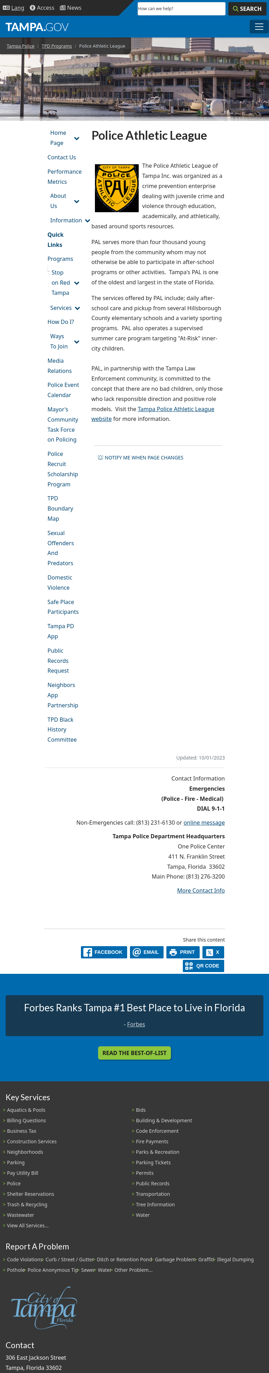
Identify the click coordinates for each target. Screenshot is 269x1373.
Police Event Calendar (63, 390)
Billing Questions (26, 1120)
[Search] (247, 8)
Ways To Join (59, 341)
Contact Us (62, 157)
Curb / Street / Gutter (70, 1259)
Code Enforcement (157, 1131)
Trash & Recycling (27, 1204)
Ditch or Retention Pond (124, 1259)
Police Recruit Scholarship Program (63, 469)
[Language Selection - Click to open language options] (13, 8)
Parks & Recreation (157, 1152)
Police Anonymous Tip (53, 1270)
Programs (60, 259)
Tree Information (155, 1204)
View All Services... (28, 1225)
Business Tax (21, 1131)
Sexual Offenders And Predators (61, 548)
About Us (58, 201)
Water (143, 1215)
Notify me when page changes (140, 457)
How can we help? (155, 9)
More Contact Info (201, 890)
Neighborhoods (25, 1152)
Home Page (58, 138)
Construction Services (32, 1141)
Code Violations (25, 1259)
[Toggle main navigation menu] (259, 27)
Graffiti (206, 1259)
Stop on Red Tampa (60, 283)
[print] (183, 952)
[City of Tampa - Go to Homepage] (37, 27)
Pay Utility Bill (22, 1173)
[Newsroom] (70, 8)
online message (204, 822)
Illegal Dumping (235, 1259)
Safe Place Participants (63, 607)
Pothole (16, 1270)
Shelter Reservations (30, 1194)
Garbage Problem (175, 1259)
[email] (147, 952)
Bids (141, 1110)
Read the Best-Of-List (135, 1053)
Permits (145, 1173)
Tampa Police (20, 46)
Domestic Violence (60, 582)
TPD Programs (57, 46)
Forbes (136, 1024)
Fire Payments (152, 1141)
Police (14, 1183)
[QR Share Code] (203, 966)
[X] (213, 952)
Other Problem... (134, 1270)
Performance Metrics (65, 177)
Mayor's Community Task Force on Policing (63, 424)
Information (66, 220)
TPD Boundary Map (60, 508)
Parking (16, 1162)
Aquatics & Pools (26, 1110)
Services (61, 308)
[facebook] (104, 952)
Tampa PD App (61, 631)
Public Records (153, 1183)
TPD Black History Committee (62, 730)
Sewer (88, 1270)
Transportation (153, 1194)
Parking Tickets (153, 1162)
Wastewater (20, 1215)
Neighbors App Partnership (63, 695)
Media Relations (60, 366)
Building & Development (164, 1120)
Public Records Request (58, 661)
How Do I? (61, 322)
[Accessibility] (42, 8)
